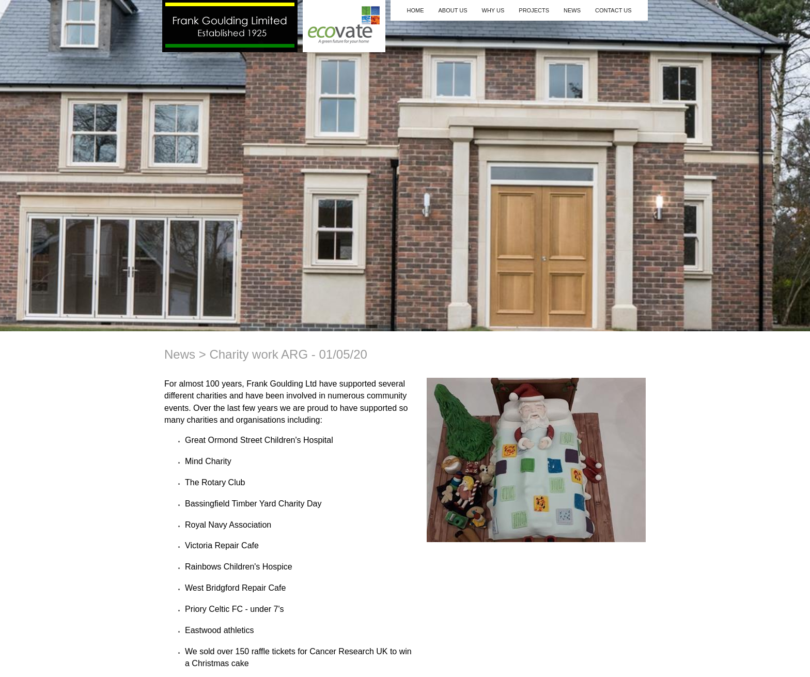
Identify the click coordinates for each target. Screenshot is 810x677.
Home (415, 10)
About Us (452, 10)
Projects (534, 10)
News (572, 10)
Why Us (493, 10)
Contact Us (613, 10)
